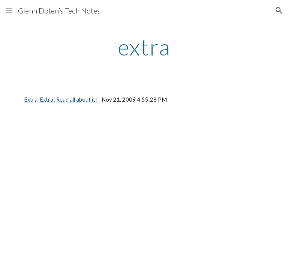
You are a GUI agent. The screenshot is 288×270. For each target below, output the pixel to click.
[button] (9, 10)
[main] (144, 47)
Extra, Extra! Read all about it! (60, 99)
